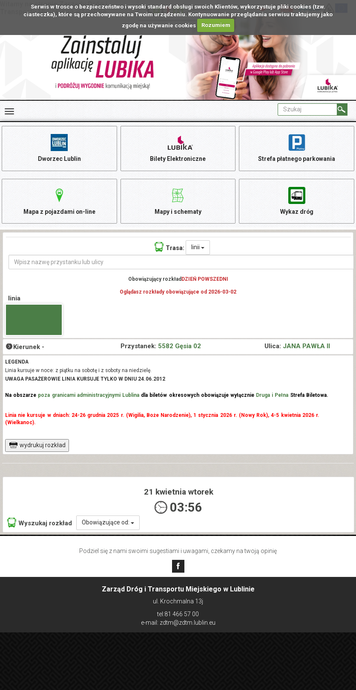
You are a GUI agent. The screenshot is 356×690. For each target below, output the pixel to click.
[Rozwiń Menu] (9, 111)
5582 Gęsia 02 (179, 347)
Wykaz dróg (296, 200)
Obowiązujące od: (108, 523)
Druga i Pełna (272, 396)
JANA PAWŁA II (306, 347)
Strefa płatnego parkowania (297, 147)
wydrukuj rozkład (37, 446)
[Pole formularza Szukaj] (307, 109)
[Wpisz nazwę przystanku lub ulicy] (181, 263)
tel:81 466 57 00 (178, 614)
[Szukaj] (342, 109)
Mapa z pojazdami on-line (59, 200)
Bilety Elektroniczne (178, 147)
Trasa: (169, 248)
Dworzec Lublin (59, 147)
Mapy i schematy (177, 200)
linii (197, 248)
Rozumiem (215, 25)
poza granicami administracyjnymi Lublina (88, 396)
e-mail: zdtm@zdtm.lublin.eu (178, 622)
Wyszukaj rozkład (39, 524)
